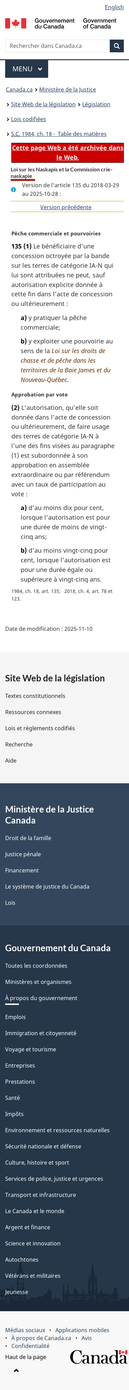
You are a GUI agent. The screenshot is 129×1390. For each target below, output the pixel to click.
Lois (10, 902)
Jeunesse (16, 1292)
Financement (22, 870)
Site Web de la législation (43, 104)
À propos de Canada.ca (41, 1338)
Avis (87, 1338)
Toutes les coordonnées (36, 965)
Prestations (20, 1081)
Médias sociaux (25, 1330)
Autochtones (22, 1259)
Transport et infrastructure (40, 1195)
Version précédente (66, 207)
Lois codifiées (28, 119)
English (114, 7)
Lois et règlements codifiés (40, 728)
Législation (96, 104)
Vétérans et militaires (33, 1276)
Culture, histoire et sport (37, 1162)
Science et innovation (33, 1243)
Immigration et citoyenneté (40, 1033)
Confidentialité (30, 1346)
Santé (12, 1098)
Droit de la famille (28, 838)
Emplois (15, 1017)
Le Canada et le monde (34, 1211)
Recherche (19, 744)
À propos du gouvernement (41, 998)
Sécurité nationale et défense (43, 1146)
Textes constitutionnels (35, 696)
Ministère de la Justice (67, 89)
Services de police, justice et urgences (54, 1178)
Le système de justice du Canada (47, 886)
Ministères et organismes (38, 982)
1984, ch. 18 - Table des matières (59, 134)
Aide (11, 760)
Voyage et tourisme (30, 1049)
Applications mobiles (82, 1330)
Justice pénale (23, 854)
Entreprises (20, 1065)
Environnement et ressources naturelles (57, 1130)
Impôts (14, 1114)
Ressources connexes (33, 712)
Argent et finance (27, 1227)
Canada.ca (19, 89)
